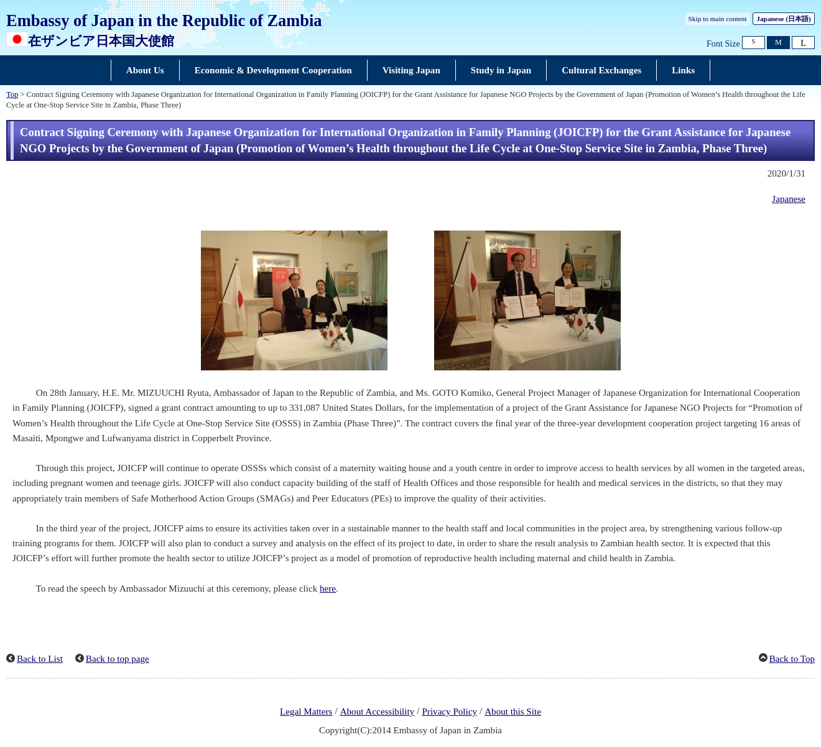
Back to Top (792, 659)
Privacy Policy (449, 712)
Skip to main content (718, 18)
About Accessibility (377, 712)
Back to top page (117, 659)
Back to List (40, 659)
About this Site (513, 712)
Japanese (783, 18)
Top (12, 94)
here (328, 588)
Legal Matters (306, 712)
